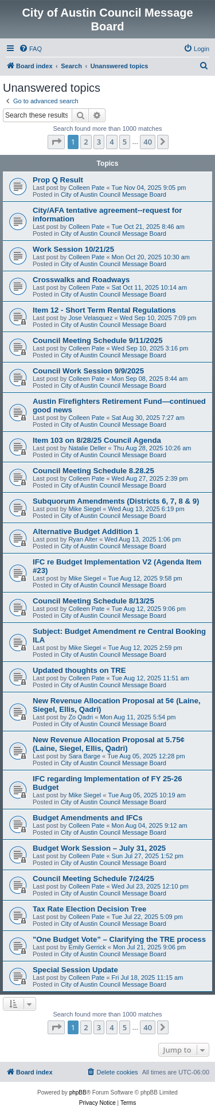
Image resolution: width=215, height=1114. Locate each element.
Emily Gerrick (86, 947)
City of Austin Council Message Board (113, 194)
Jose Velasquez (90, 317)
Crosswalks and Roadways (81, 279)
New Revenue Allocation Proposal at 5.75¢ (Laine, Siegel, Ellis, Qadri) (109, 744)
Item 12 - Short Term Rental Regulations (104, 310)
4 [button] (112, 142)
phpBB (78, 1092)
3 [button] (99, 142)
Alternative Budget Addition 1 (86, 531)
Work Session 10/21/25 (73, 249)
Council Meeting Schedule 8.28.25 (93, 470)
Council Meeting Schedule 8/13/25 (93, 601)
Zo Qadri (80, 717)
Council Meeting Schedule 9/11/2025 (97, 340)
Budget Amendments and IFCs (87, 817)
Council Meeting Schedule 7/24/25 (93, 878)
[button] (56, 142)
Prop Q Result (58, 180)
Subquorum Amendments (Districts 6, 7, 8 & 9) (116, 501)
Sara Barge (84, 756)
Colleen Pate (86, 187)
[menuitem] (30, 49)
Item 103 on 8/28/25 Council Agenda (97, 440)
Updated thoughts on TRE (79, 670)
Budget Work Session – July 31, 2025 (99, 848)
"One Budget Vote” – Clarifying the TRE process (119, 939)
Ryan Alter (82, 539)
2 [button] (86, 142)
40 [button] (147, 142)
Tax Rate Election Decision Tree (89, 909)
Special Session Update (75, 969)
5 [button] (125, 142)
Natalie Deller (87, 448)
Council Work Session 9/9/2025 (88, 371)
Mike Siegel (84, 508)
